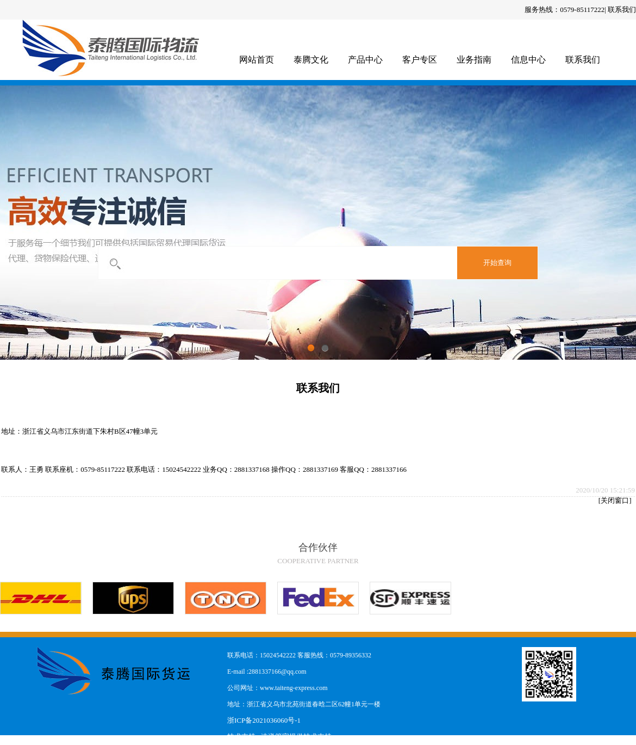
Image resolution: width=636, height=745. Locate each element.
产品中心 (365, 59)
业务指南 (474, 59)
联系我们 (622, 9)
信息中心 (528, 59)
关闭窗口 (615, 500)
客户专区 (419, 59)
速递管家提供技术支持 (296, 736)
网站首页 (256, 59)
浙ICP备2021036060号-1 (264, 720)
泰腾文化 (311, 59)
